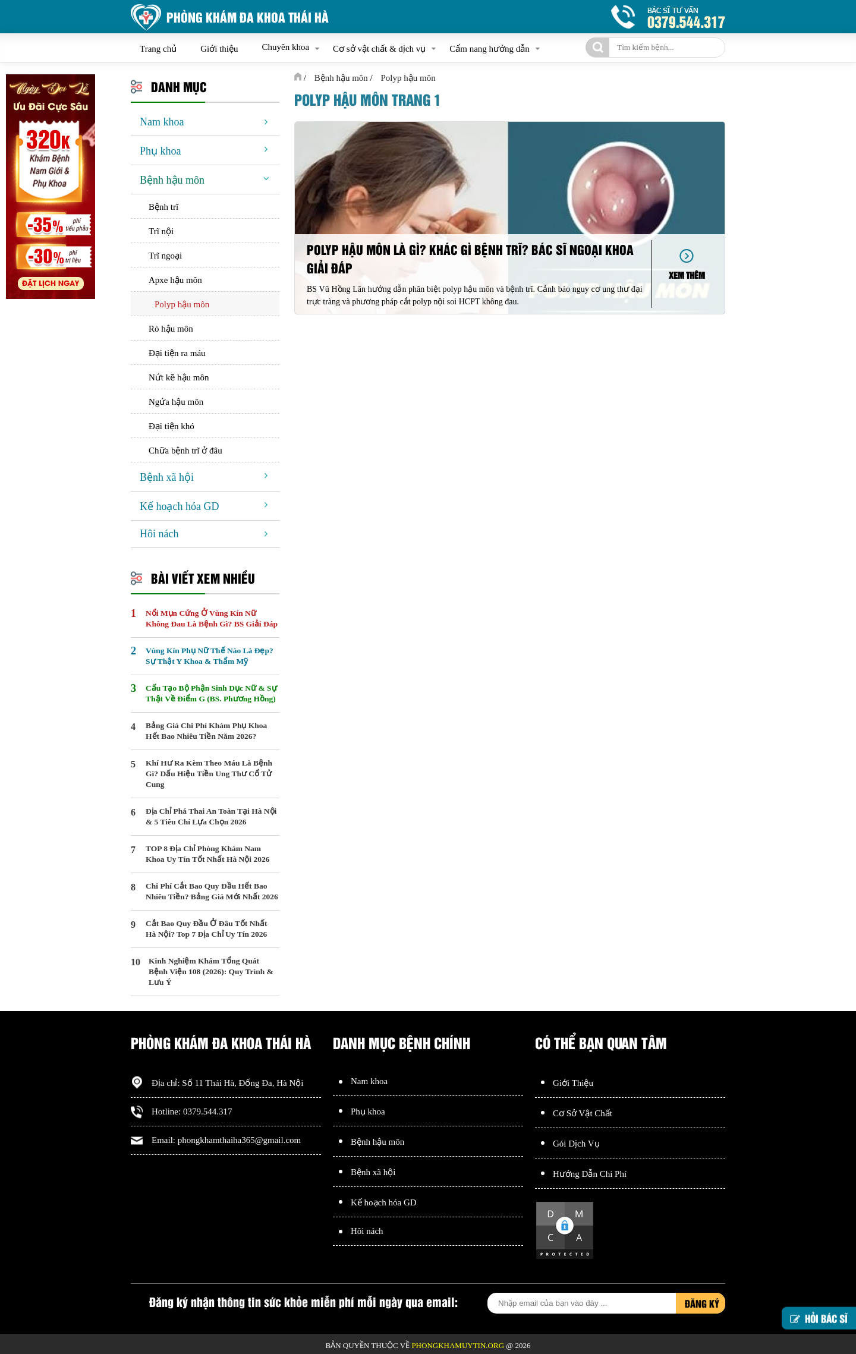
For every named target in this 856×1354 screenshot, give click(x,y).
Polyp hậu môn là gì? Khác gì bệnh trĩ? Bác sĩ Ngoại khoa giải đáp (470, 258)
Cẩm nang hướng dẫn (489, 48)
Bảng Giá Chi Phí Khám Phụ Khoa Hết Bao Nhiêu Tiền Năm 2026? (206, 731)
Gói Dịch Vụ (576, 1143)
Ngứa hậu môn (176, 402)
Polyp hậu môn (182, 304)
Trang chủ (158, 48)
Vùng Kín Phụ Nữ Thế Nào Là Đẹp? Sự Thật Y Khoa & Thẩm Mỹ (209, 656)
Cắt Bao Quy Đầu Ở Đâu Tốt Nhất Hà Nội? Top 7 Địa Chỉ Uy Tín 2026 (206, 929)
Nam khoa (162, 122)
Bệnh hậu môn (172, 180)
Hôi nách (159, 534)
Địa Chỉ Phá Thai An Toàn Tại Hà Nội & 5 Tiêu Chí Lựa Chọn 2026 (211, 816)
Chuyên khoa (285, 47)
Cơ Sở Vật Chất (582, 1113)
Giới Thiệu (573, 1083)
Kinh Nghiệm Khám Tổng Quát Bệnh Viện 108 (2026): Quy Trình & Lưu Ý (211, 971)
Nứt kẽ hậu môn (179, 377)
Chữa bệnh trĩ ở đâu (185, 450)
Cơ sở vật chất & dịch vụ (379, 48)
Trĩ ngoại (165, 255)
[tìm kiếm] (597, 47)
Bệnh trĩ (163, 207)
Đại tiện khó (171, 426)
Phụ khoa (160, 151)
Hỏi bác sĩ (819, 1317)
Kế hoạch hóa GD (179, 506)
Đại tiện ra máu (177, 353)
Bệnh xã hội (167, 477)
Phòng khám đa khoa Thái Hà (247, 17)
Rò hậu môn (171, 328)
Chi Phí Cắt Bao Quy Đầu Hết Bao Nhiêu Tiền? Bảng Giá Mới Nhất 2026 (212, 891)
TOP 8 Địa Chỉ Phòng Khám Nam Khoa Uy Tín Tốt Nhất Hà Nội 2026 (207, 854)
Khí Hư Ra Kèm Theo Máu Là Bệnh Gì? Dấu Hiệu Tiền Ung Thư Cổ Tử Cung (209, 773)
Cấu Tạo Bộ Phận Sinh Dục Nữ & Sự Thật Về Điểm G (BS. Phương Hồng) (211, 693)
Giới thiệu (219, 48)
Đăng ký (702, 1303)
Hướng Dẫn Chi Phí (590, 1174)
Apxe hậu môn (175, 280)
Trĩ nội (161, 231)
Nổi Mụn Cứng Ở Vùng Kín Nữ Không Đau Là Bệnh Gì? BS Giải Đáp (212, 618)
